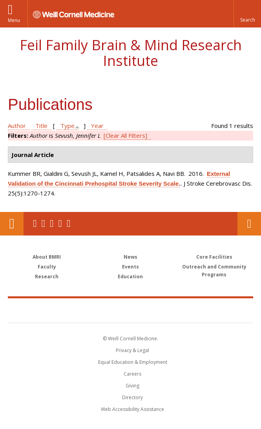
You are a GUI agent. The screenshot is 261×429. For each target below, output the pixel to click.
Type (67, 126)
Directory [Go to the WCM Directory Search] (132, 397)
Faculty (47, 266)
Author (17, 126)
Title (41, 126)
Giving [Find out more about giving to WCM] (132, 385)
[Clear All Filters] (125, 135)
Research (46, 276)
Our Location (12, 223)
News (130, 257)
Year (97, 126)
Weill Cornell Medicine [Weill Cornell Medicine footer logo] (85, 310)
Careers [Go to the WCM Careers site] (132, 374)
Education (130, 276)
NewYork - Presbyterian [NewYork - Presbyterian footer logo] (184, 310)
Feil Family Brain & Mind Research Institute (131, 52)
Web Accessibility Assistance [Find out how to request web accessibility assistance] (132, 409)
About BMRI (47, 257)
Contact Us (249, 223)
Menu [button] (14, 20)
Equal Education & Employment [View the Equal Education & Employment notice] (132, 362)
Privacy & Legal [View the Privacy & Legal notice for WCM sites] (132, 350)
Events (130, 266)
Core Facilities (214, 257)
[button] (247, 13)
